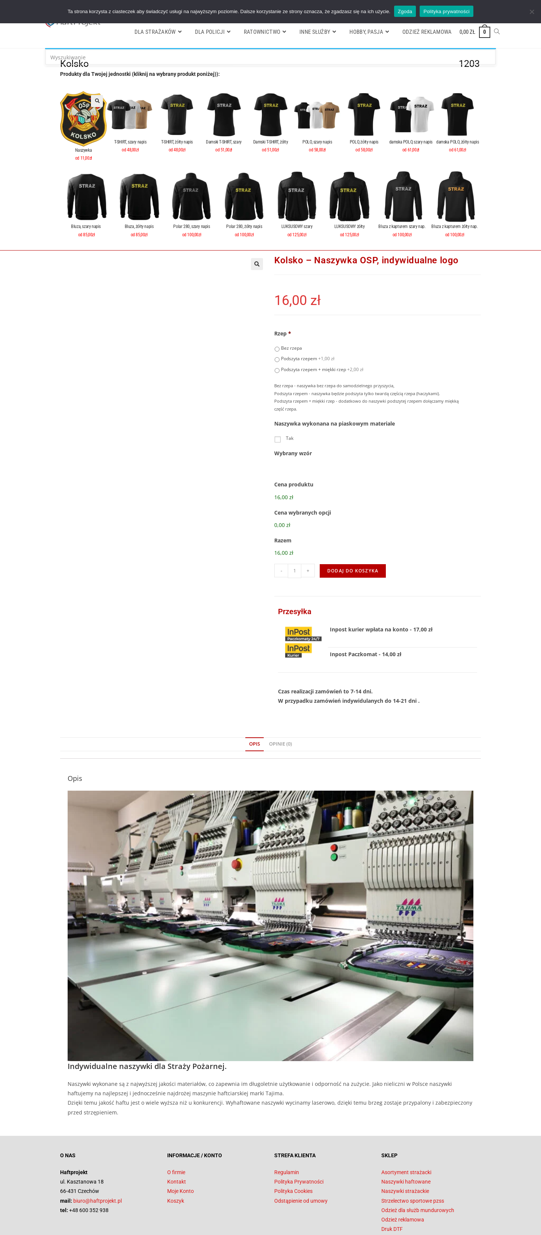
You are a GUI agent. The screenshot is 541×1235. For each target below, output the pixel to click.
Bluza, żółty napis (139, 226)
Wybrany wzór (293, 453)
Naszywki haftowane (406, 1144)
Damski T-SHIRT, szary (224, 142)
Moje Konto (180, 1154)
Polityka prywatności (446, 11)
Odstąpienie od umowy (301, 1163)
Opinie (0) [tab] (280, 707)
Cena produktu (293, 484)
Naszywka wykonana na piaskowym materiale (334, 423)
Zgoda (405, 11)
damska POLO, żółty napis (457, 142)
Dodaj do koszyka (352, 533)
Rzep (282, 333)
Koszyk (175, 1163)
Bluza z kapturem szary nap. (401, 226)
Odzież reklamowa (402, 1182)
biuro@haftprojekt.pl (97, 1163)
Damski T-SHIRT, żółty (270, 142)
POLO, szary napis (317, 142)
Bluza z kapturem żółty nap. (454, 226)
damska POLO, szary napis (410, 142)
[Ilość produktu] (294, 533)
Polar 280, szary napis (191, 226)
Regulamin (286, 1135)
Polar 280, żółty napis (244, 226)
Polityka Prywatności (298, 1144)
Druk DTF (392, 1192)
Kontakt (176, 1144)
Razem (283, 515)
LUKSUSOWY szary (297, 226)
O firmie (176, 1135)
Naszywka (83, 150)
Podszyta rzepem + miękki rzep (322, 369)
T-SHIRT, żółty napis (177, 142)
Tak (289, 438)
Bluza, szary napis (86, 226)
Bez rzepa (291, 348)
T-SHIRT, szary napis (130, 142)
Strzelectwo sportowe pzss (412, 1163)
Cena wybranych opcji (302, 500)
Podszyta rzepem (307, 358)
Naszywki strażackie (405, 1154)
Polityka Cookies (293, 1154)
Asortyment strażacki (406, 1135)
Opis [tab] (254, 707)
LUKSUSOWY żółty (349, 226)
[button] (97, 101)
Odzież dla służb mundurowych (417, 1173)
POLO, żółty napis (364, 142)
